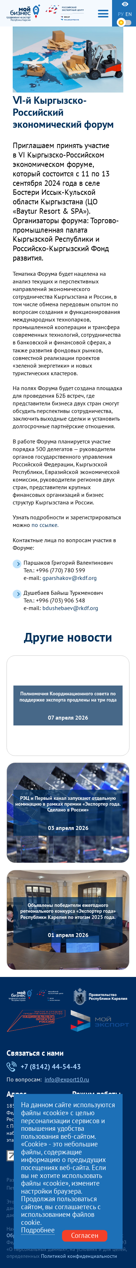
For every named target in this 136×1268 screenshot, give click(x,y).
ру (121, 14)
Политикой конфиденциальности (79, 1256)
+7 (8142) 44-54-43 (44, 1067)
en (128, 14)
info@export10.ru (67, 1079)
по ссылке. (45, 525)
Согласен (84, 1235)
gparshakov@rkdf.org (69, 578)
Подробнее (38, 1231)
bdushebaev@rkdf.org (70, 608)
